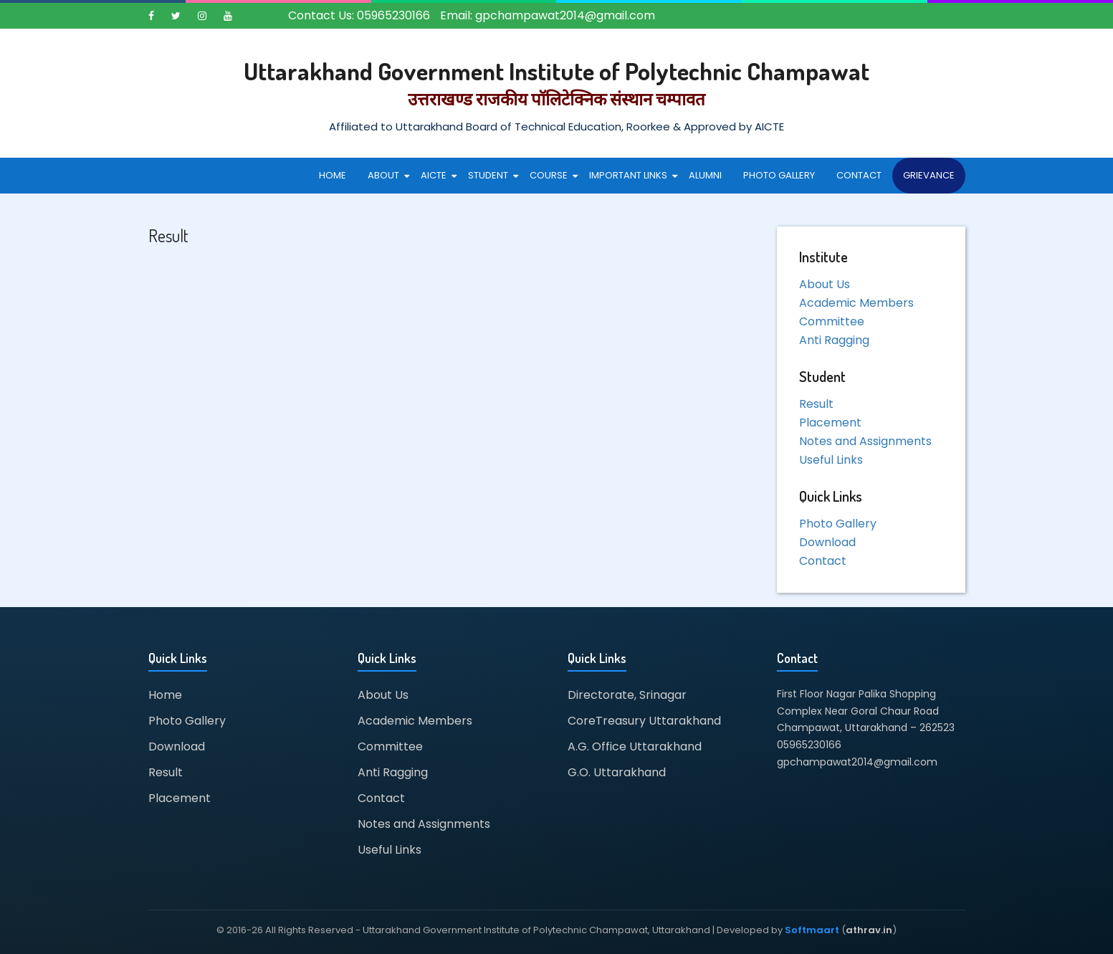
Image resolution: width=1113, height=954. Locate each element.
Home (332, 175)
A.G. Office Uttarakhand (635, 746)
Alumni (705, 175)
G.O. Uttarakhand (617, 772)
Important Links (628, 175)
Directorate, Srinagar (627, 695)
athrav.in (869, 930)
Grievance (929, 175)
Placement (830, 422)
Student (488, 175)
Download (827, 542)
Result (816, 404)
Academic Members (856, 303)
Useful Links (831, 460)
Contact (859, 175)
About (383, 175)
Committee (831, 321)
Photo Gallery (779, 175)
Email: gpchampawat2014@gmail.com (547, 15)
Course (549, 175)
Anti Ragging (834, 340)
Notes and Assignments (865, 441)
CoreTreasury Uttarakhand (644, 720)
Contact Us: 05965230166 (359, 15)
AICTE (433, 175)
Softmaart (812, 930)
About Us (824, 284)
